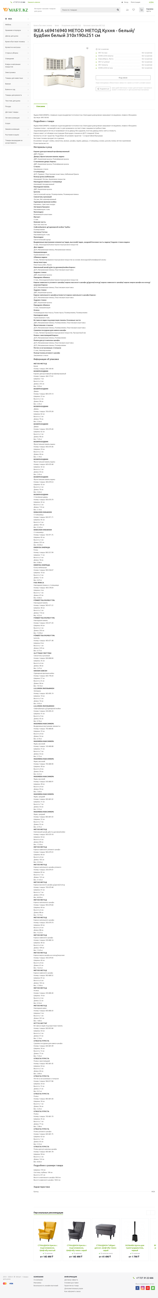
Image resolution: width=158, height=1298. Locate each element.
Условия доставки (71, 1283)
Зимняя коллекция (12, 129)
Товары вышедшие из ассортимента (13, 141)
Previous (148, 1213)
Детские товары (11, 112)
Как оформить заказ (72, 1291)
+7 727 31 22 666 (19, 2)
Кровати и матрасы (12, 47)
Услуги (7, 123)
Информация (70, 1277)
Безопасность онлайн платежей (46, 1285)
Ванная (8, 84)
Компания (38, 1277)
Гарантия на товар (71, 1285)
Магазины (37, 1283)
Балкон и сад (10, 89)
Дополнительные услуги (73, 1288)
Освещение (9, 58)
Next (153, 1213)
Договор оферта (71, 1280)
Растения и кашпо (12, 135)
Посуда (8, 106)
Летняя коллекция (12, 118)
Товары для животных (14, 78)
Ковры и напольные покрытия (12, 65)
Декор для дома (11, 36)
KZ (150, 2)
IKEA (10, 19)
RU (153, 2)
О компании (38, 1280)
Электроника (10, 72)
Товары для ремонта (13, 95)
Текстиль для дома (12, 101)
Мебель (8, 24)
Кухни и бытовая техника (15, 41)
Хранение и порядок (13, 30)
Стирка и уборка (11, 53)
